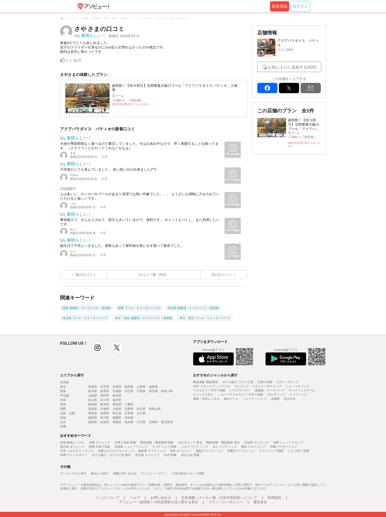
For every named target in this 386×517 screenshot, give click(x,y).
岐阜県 (104, 404)
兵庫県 (129, 409)
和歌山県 (155, 409)
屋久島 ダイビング (72, 446)
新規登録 (280, 6)
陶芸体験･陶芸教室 (205, 382)
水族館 (275, 398)
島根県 (104, 413)
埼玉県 (129, 391)
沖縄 (63, 426)
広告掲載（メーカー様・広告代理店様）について (219, 498)
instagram (97, 347)
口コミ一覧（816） (154, 275)
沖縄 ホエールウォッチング (116, 451)
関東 (63, 391)
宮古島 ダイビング (147, 455)
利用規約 (274, 498)
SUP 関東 (170, 455)
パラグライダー (240, 390)
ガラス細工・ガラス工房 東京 (111, 455)
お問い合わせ (160, 498)
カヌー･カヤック (288, 382)
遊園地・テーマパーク (269, 390)
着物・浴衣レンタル (206, 398)
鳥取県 (92, 413)
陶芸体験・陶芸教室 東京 (223, 442)
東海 (63, 404)
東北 (63, 386)
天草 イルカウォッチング (76, 451)
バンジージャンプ (255, 398)
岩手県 (104, 386)
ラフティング (298, 394)
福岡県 (92, 422)
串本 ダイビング (180, 451)
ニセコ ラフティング (194, 446)
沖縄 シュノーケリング (288, 442)
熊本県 (129, 422)
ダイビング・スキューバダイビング (258, 386)
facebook (267, 88)
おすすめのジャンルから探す (215, 375)
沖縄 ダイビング (99, 442)
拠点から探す (100, 473)
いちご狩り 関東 (298, 451)
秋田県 (129, 386)
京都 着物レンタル (72, 442)
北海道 (64, 382)
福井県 (117, 400)
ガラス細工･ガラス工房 (237, 382)
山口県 (141, 413)
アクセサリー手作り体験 (209, 390)
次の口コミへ (221, 275)
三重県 (129, 404)
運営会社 (260, 502)
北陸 (63, 400)
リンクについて (107, 498)
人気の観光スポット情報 (188, 473)
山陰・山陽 (67, 413)
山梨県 (92, 395)
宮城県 (117, 386)
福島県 (153, 386)
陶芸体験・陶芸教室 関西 (157, 442)
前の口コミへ (86, 275)
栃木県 (92, 391)
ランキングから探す (73, 473)
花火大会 (290, 398)
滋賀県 (92, 409)
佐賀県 (104, 422)
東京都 (153, 391)
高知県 (129, 417)
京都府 (104, 409)
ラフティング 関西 (271, 451)
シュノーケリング (297, 386)
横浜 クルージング (253, 446)
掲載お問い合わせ (125, 473)
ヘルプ (135, 498)
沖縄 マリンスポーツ (73, 455)
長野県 (104, 395)
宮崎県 (153, 422)
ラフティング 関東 (164, 446)
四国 (63, 417)
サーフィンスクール (302, 390)
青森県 (92, 386)
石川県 (104, 400)
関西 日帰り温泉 (99, 446)
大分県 (141, 422)
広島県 (129, 413)
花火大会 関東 (190, 455)
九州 (63, 422)
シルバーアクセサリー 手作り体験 (240, 394)
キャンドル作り (203, 394)
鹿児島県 (167, 422)
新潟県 (117, 395)
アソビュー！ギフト (154, 473)
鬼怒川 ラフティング (209, 451)
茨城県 (117, 391)
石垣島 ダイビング (256, 442)
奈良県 (141, 409)
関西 (63, 409)
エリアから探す (72, 375)
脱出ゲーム (231, 398)
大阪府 (117, 409)
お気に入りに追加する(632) (292, 67)
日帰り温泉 (265, 382)
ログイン (300, 6)
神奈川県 (167, 391)
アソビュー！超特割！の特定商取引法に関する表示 (158, 502)
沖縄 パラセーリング (283, 446)
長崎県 (117, 422)
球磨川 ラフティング (241, 451)
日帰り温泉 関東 (125, 442)
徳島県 (92, 417)
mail (311, 88)
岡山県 (117, 413)
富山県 (92, 400)
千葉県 (141, 391)
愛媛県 (117, 417)
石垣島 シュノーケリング (131, 446)
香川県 (104, 417)
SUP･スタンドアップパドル (211, 386)
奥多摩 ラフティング (151, 451)
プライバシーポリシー (226, 502)
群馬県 (104, 391)
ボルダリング (276, 394)
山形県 (141, 386)
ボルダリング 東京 (190, 442)
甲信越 (64, 395)
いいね (73, 60)
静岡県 (92, 404)
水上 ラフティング (224, 446)
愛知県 (117, 404)
